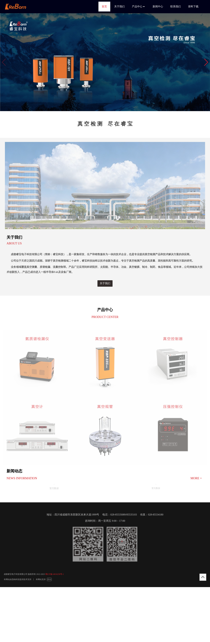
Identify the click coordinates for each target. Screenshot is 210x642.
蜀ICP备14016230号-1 (54, 574)
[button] (206, 62)
